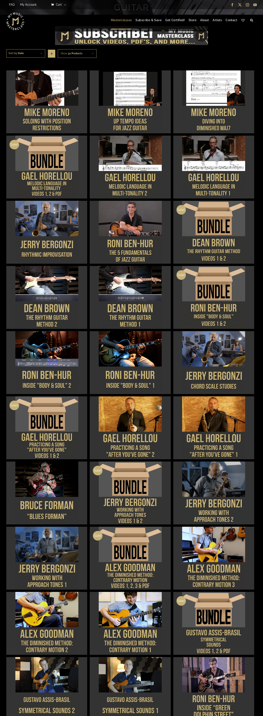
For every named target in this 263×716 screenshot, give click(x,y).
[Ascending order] (51, 53)
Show (71, 53)
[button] (251, 20)
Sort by (16, 53)
